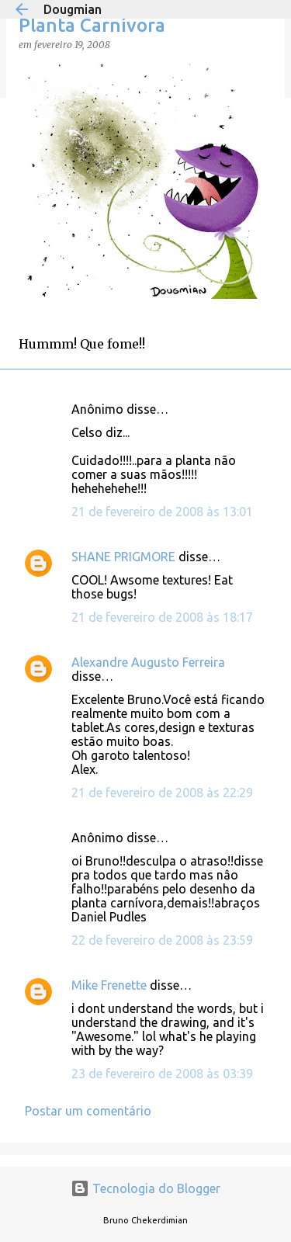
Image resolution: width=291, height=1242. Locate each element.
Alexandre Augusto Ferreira (148, 662)
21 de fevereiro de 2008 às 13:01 (162, 512)
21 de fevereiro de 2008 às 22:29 (162, 793)
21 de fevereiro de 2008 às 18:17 (162, 617)
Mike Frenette (109, 985)
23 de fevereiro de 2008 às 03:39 (162, 1074)
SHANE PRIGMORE (123, 557)
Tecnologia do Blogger (145, 1188)
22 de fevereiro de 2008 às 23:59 (162, 940)
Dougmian (72, 9)
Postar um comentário (88, 1111)
